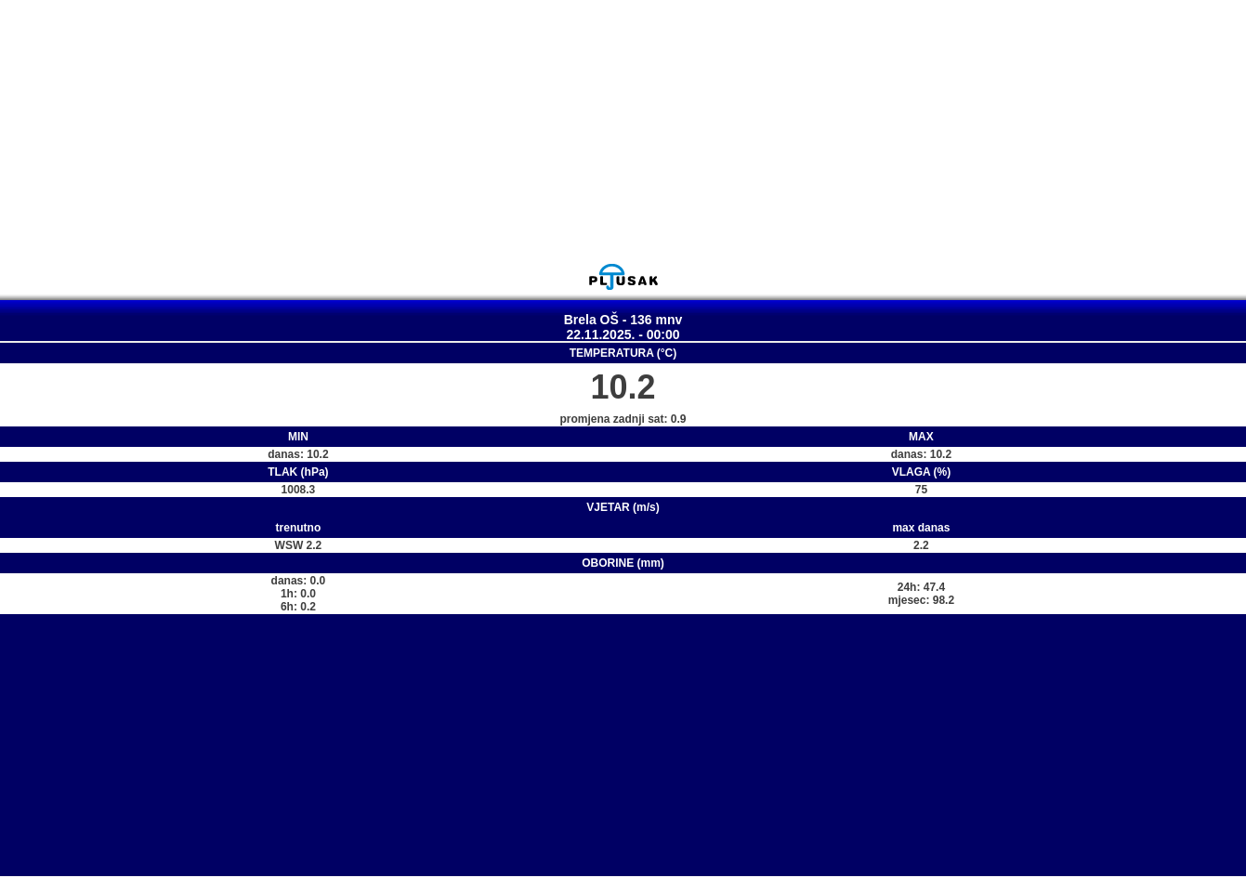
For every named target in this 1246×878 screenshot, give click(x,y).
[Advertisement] (623, 131)
